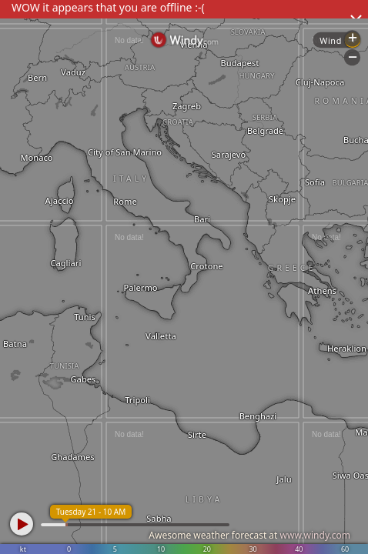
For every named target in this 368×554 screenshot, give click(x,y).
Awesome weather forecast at (249, 535)
